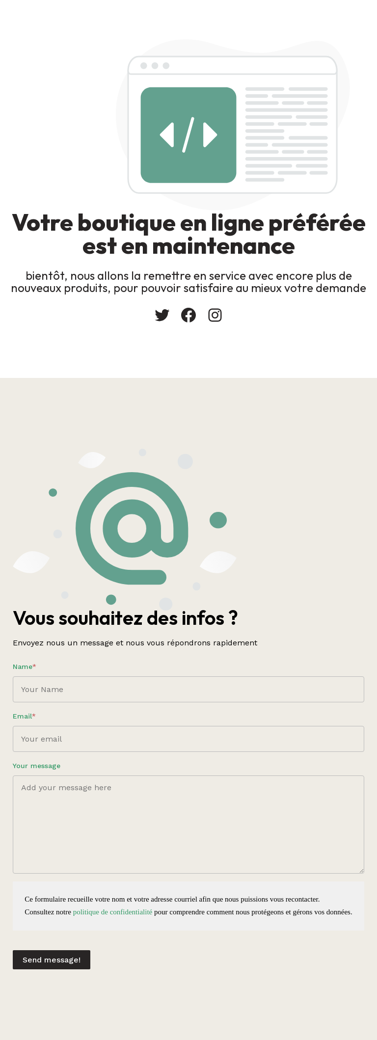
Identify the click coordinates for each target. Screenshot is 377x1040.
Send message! (52, 959)
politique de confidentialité (113, 912)
